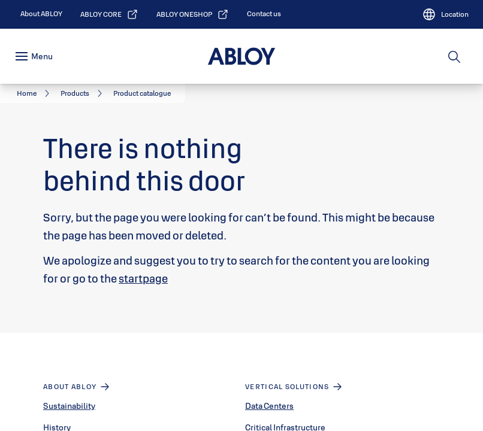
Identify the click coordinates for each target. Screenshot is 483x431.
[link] (41, 13)
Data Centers (269, 405)
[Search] (455, 56)
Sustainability (69, 405)
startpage (143, 278)
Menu (42, 56)
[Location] (445, 14)
